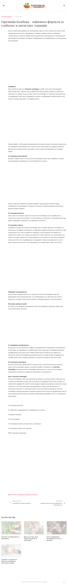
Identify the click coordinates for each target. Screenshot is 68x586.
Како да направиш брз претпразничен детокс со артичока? (54, 538)
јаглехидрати (21, 494)
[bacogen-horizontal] (37, 463)
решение (34, 494)
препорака (29, 494)
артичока (14, 494)
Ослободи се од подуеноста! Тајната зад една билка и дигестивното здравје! (9, 561)
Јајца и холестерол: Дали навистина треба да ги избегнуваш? (31, 538)
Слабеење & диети (6, 16)
